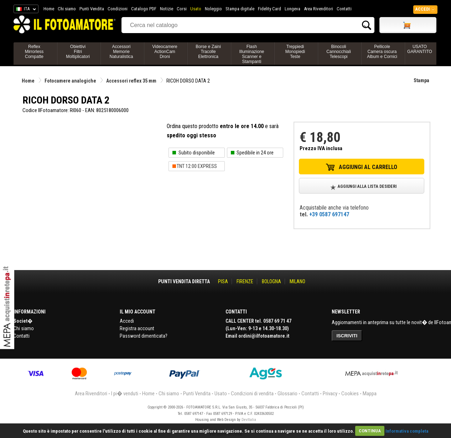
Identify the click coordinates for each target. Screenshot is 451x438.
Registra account (137, 328)
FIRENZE (245, 281)
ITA (25, 10)
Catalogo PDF (143, 8)
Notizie (166, 8)
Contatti (344, 8)
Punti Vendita (91, 8)
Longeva (292, 8)
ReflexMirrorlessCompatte (34, 51)
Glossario (287, 393)
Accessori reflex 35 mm (131, 81)
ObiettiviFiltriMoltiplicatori (78, 51)
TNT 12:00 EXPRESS (197, 166)
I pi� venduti (124, 393)
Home (48, 8)
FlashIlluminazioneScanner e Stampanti (251, 54)
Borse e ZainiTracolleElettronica (208, 51)
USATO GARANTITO (419, 49)
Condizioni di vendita (252, 393)
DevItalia (249, 419)
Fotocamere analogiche (70, 81)
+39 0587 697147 (329, 214)
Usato (195, 8)
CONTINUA (370, 430)
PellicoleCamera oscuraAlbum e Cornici (382, 51)
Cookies (350, 393)
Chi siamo (67, 8)
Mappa (370, 393)
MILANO (297, 281)
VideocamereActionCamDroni (164, 51)
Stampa (421, 80)
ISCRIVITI (347, 335)
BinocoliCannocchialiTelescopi (338, 51)
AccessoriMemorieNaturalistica (121, 51)
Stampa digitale (239, 8)
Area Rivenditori (318, 8)
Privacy (330, 393)
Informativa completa (406, 430)
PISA (223, 281)
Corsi (182, 8)
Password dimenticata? (143, 336)
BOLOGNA (271, 281)
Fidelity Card (269, 8)
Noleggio (213, 8)
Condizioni (118, 8)
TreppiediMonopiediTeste (295, 51)
